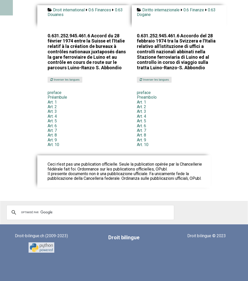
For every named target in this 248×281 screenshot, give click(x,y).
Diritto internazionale (161, 9)
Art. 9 (52, 140)
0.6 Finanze (193, 9)
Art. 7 (52, 130)
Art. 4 (52, 116)
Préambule (57, 97)
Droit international (69, 9)
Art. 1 (52, 102)
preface (54, 92)
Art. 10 (53, 144)
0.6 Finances (99, 9)
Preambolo (147, 97)
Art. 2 (52, 106)
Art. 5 (52, 120)
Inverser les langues (64, 79)
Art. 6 (52, 125)
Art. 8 (52, 135)
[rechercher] (89, 212)
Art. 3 (52, 111)
